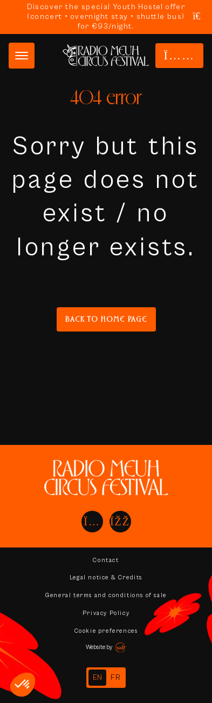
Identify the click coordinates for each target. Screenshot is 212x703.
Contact (106, 560)
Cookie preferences (106, 631)
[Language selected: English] (106, 677)
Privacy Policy (106, 613)
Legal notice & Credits (106, 577)
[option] (116, 677)
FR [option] (116, 677)
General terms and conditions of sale (106, 595)
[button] (23, 685)
